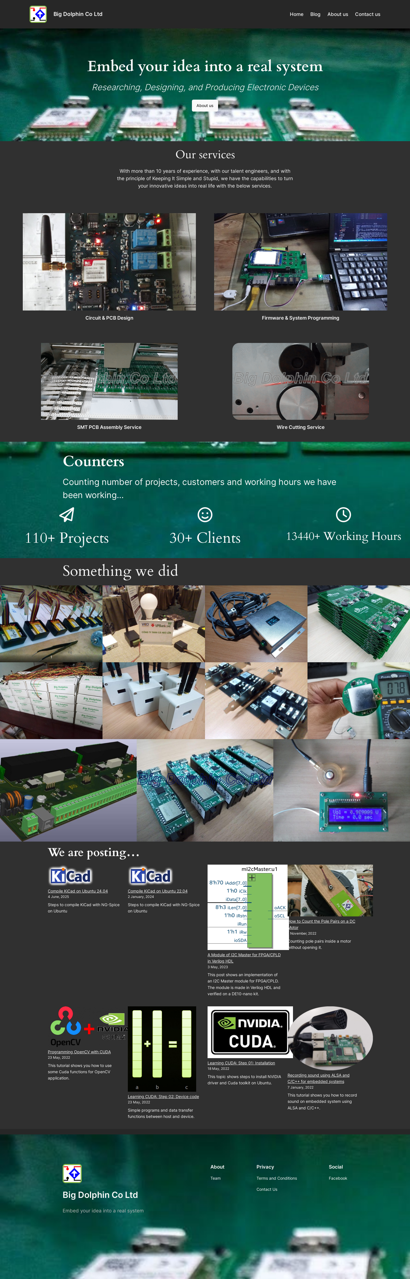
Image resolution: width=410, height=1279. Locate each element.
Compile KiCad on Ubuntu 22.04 (158, 891)
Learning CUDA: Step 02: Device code (163, 1096)
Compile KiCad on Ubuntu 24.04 (78, 891)
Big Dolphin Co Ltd (78, 14)
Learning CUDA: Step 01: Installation (241, 1062)
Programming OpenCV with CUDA (79, 1051)
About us (205, 105)
